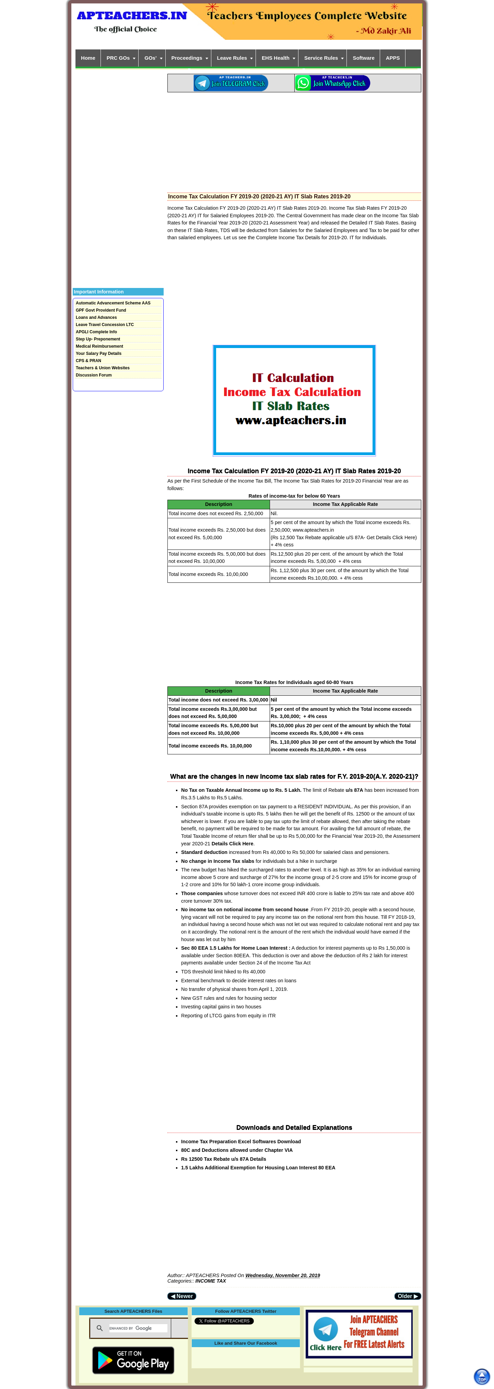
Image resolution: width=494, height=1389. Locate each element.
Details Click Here (233, 843)
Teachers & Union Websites (103, 368)
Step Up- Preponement (98, 339)
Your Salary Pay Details (98, 353)
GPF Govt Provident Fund (101, 310)
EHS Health (276, 58)
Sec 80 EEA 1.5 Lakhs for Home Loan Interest (234, 948)
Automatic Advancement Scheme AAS (113, 303)
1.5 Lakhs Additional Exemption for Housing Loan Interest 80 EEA (258, 1167)
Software (363, 58)
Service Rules (321, 58)
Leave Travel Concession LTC (105, 324)
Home (88, 58)
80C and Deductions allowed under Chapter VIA (237, 1150)
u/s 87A (354, 790)
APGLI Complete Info (96, 331)
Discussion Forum (94, 375)
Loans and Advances (96, 317)
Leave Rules (232, 58)
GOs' (150, 58)
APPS (393, 58)
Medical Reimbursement (99, 346)
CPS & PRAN (88, 360)
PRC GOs (118, 58)
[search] (138, 1328)
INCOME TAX (211, 1281)
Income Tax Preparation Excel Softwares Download (241, 1141)
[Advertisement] (294, 140)
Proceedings (187, 58)
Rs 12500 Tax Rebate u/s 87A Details (223, 1159)
